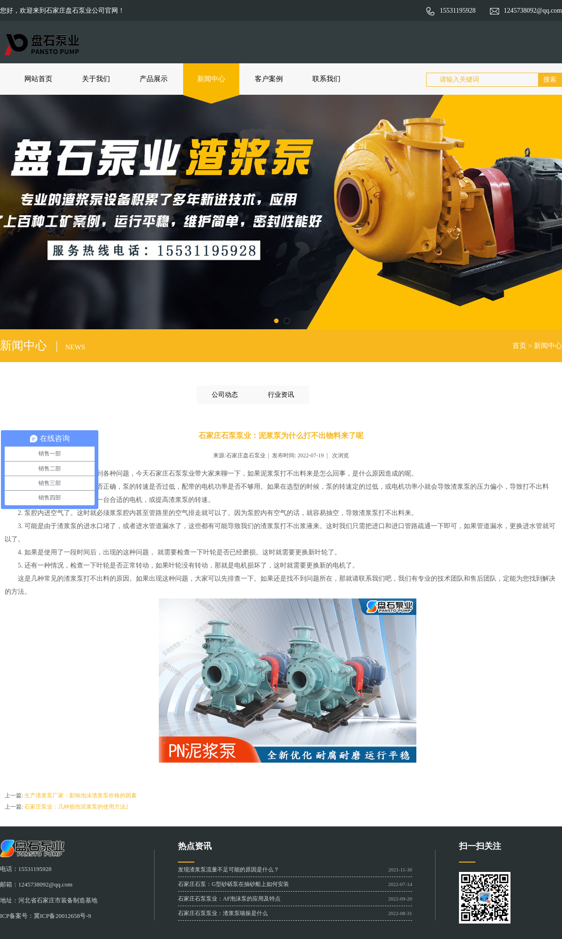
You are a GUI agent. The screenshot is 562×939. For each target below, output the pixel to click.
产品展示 (154, 79)
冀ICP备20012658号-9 (62, 915)
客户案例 (269, 79)
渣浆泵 (73, 578)
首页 (519, 345)
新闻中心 (211, 79)
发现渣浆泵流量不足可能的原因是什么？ (228, 869)
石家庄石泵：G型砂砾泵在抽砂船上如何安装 (233, 884)
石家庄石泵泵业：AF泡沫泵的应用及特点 (229, 898)
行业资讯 (281, 394)
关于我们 (96, 79)
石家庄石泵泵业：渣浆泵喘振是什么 (223, 913)
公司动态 (225, 394)
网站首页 (38, 79)
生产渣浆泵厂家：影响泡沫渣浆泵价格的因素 (80, 795)
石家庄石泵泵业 (172, 473)
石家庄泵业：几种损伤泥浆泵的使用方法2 (76, 806)
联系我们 (326, 79)
